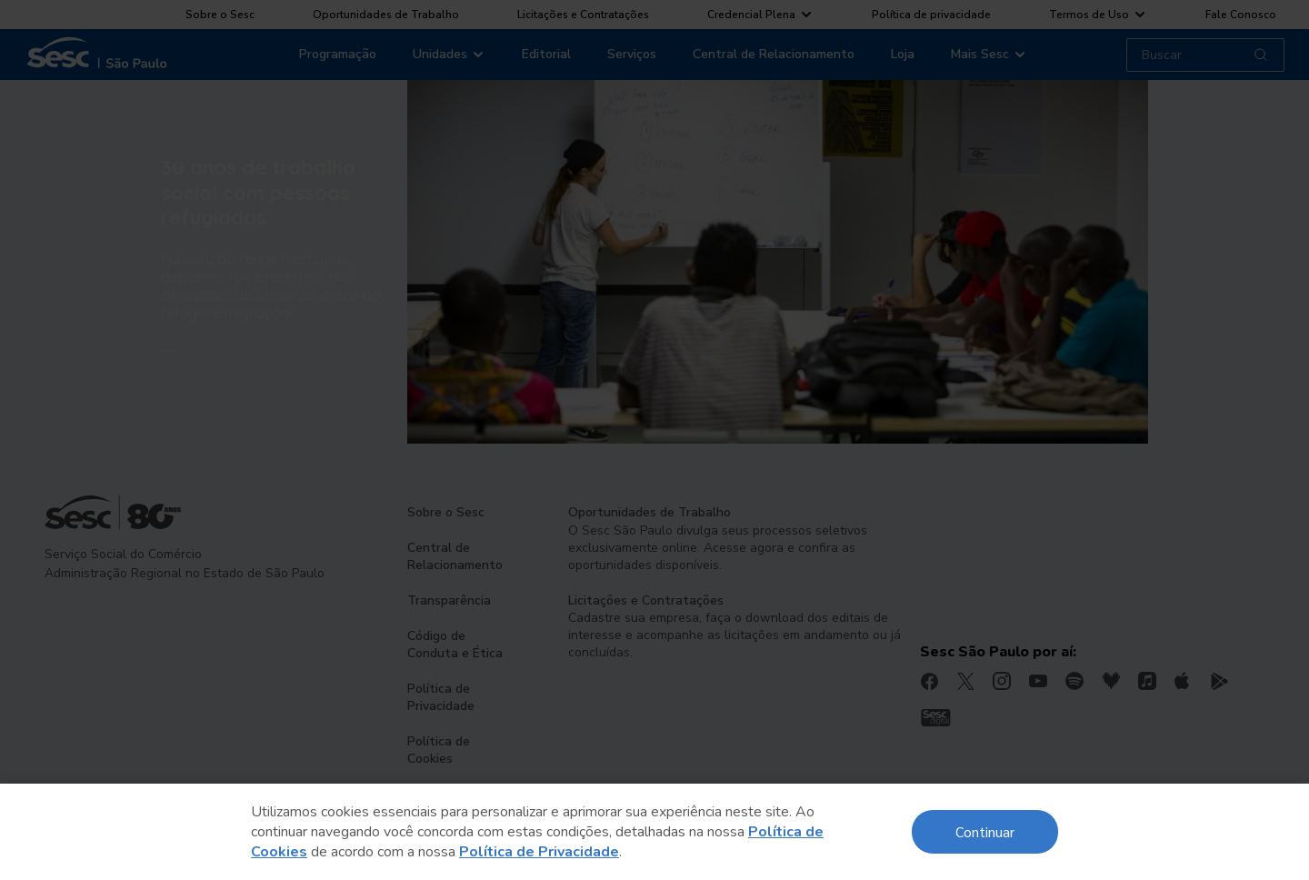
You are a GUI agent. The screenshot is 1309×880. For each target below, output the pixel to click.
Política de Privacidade (539, 852)
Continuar (984, 831)
